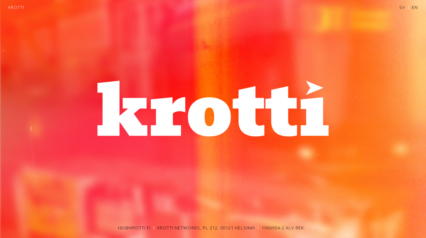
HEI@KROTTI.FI (135, 228)
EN (415, 7)
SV (402, 7)
